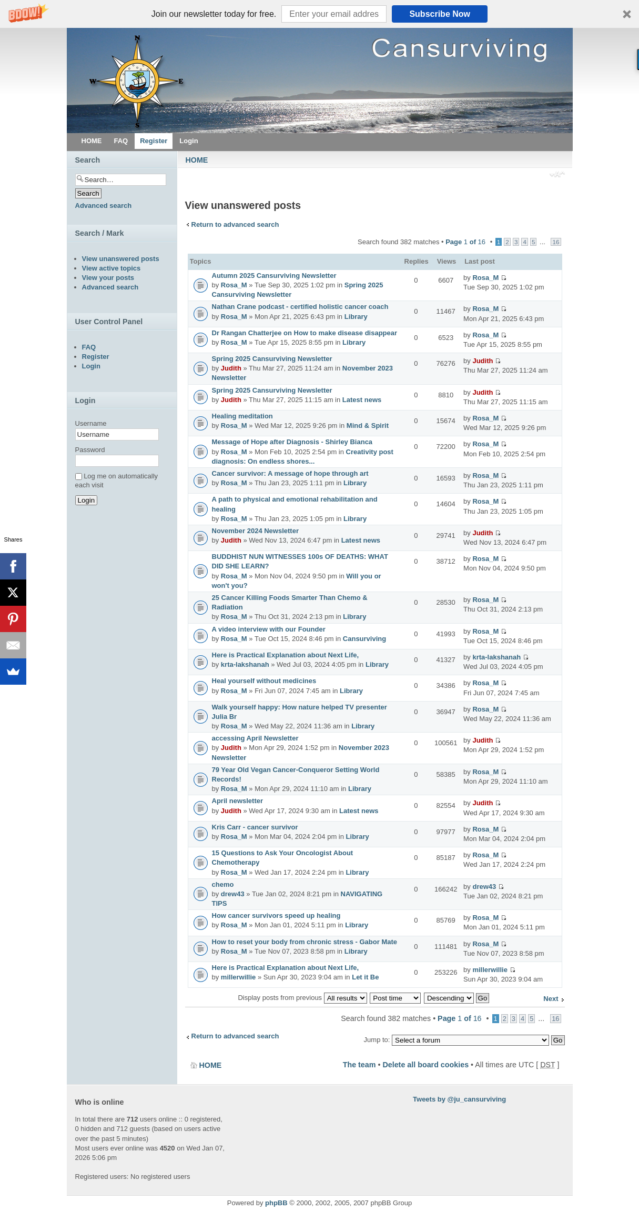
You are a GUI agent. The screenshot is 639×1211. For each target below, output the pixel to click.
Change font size (557, 175)
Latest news (361, 400)
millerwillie (238, 977)
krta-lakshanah (245, 664)
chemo (223, 884)
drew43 (233, 894)
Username (91, 423)
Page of (465, 242)
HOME (197, 160)
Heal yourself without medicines (264, 681)
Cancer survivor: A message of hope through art (290, 473)
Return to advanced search (235, 224)
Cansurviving (364, 639)
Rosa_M (234, 285)
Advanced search (103, 205)
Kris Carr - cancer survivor (255, 827)
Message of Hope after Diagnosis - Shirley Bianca (292, 442)
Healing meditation (242, 416)
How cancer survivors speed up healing (276, 915)
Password (90, 450)
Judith (231, 368)
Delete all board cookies (425, 1064)
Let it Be (365, 977)
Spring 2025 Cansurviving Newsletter (272, 359)
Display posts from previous (302, 998)
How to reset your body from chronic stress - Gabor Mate (305, 942)
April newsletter (237, 801)
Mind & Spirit (368, 425)
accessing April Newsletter (255, 738)
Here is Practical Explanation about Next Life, (285, 655)
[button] (319, 14)
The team (359, 1064)
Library (356, 317)
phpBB (276, 1203)
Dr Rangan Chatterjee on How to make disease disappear (305, 333)
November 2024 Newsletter (255, 531)
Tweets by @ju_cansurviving (459, 1099)
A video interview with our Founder (269, 629)
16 (555, 241)
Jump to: (377, 1040)
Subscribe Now (439, 13)
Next (550, 999)
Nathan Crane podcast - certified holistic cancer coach (300, 307)
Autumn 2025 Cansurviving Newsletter (274, 275)
